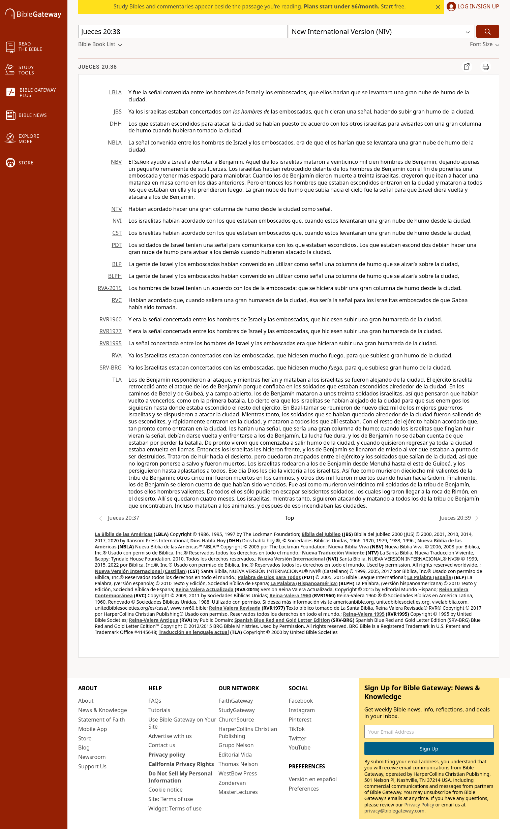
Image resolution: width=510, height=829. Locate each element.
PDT (117, 245)
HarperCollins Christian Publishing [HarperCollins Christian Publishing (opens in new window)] (247, 732)
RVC (117, 300)
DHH (116, 123)
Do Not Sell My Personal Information (180, 777)
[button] (471, 7)
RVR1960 (110, 319)
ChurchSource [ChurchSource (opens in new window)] (236, 719)
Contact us (161, 745)
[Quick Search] (183, 31)
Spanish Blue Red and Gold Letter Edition (282, 620)
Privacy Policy (419, 804)
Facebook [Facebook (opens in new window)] (301, 700)
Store (85, 738)
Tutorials (159, 710)
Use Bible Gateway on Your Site (182, 723)
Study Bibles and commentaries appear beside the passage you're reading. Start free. (260, 6)
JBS (118, 111)
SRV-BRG (111, 367)
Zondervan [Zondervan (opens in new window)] (232, 783)
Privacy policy (166, 754)
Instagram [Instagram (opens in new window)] (302, 710)
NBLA (115, 142)
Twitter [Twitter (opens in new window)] (297, 738)
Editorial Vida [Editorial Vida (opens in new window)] (235, 754)
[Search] (487, 31)
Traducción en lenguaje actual (194, 632)
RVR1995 (110, 343)
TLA (117, 379)
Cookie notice (165, 789)
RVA (117, 355)
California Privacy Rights (181, 764)
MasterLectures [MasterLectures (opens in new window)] (238, 792)
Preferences (304, 788)
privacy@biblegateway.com (394, 810)
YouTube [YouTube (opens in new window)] (300, 747)
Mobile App (92, 729)
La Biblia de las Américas (123, 534)
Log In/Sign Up (478, 6)
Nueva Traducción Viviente (333, 552)
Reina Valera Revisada (235, 608)
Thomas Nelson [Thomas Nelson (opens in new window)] (238, 764)
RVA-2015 (110, 288)
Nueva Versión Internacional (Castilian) (141, 571)
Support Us (92, 766)
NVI (117, 220)
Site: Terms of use (170, 799)
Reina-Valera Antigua (154, 620)
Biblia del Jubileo (321, 534)
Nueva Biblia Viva (348, 546)
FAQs (154, 700)
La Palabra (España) (430, 577)
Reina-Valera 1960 (290, 595)
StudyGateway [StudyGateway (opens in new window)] (236, 710)
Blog (84, 747)
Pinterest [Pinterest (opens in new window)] (300, 719)
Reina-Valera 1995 (363, 614)
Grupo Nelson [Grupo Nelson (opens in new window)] (235, 745)
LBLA (115, 92)
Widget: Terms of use (175, 808)
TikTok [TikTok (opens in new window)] (297, 729)
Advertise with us (170, 736)
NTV (116, 209)
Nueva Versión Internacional (291, 558)
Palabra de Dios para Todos (269, 577)
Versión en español (313, 779)
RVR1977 (110, 331)
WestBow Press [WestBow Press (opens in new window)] (237, 773)
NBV (116, 161)
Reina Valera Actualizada (205, 589)
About (85, 700)
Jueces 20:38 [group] (97, 67)
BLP (117, 264)
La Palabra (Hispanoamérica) (303, 583)
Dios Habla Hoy (208, 540)
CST (117, 232)
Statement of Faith (101, 719)
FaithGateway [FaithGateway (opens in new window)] (235, 700)
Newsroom (92, 757)
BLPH (115, 276)
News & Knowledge (102, 710)
